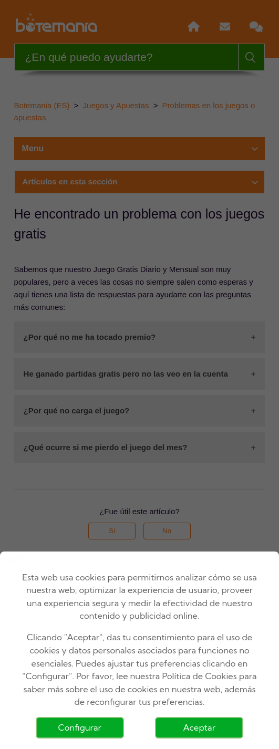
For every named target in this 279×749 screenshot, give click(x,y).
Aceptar (199, 727)
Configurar (79, 727)
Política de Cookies (199, 676)
